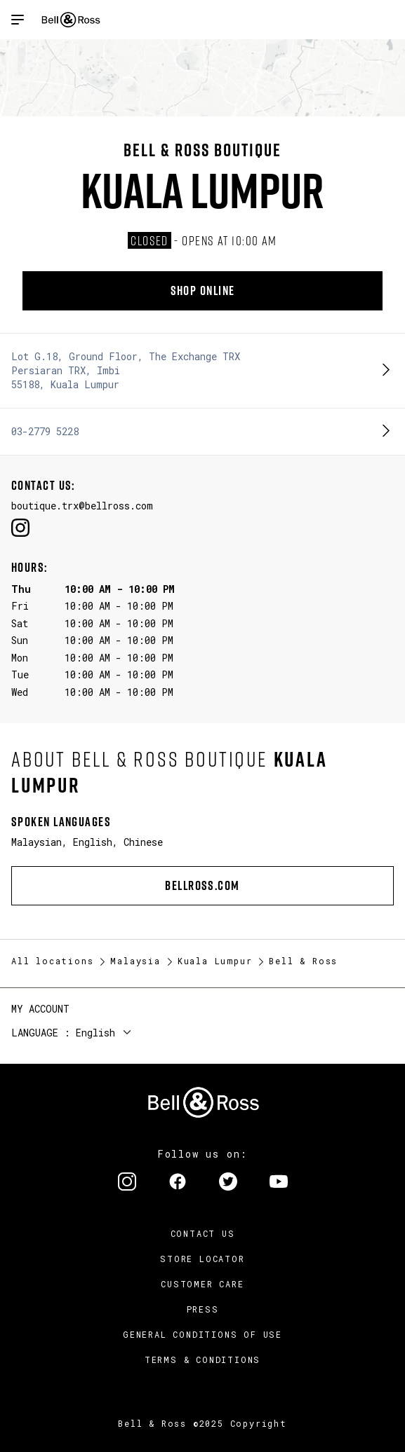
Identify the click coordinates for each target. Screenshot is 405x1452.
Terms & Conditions (202, 1359)
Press (203, 1309)
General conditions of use (202, 1334)
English (95, 1032)
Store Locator (202, 1258)
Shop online (203, 290)
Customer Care (202, 1283)
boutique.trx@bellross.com (82, 505)
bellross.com (202, 885)
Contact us (203, 1233)
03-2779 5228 (45, 431)
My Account (40, 1008)
